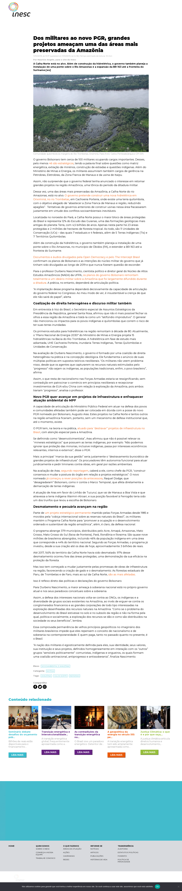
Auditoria (123, 849)
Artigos (94, 852)
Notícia (50, 671)
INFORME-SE (141, 14)
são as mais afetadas (121, 574)
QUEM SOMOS (101, 14)
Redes (66, 859)
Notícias (94, 849)
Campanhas (69, 856)
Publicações (96, 856)
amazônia (46, 676)
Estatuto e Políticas (128, 852)
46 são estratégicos (61, 163)
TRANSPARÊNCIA (161, 14)
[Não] (178, 886)
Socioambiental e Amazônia (55, 666)
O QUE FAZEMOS (121, 14)
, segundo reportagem (74, 470)
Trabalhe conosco (45, 858)
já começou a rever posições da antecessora (74, 478)
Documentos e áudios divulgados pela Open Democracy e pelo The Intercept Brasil (86, 257)
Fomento (122, 856)
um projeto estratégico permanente (68, 512)
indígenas (74, 676)
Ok (157, 886)
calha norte (60, 676)
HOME (11, 846)
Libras (124, 5)
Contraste (138, 5)
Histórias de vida (98, 859)
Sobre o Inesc (43, 849)
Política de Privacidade (124, 860)
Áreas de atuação (72, 849)
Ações (66, 852)
